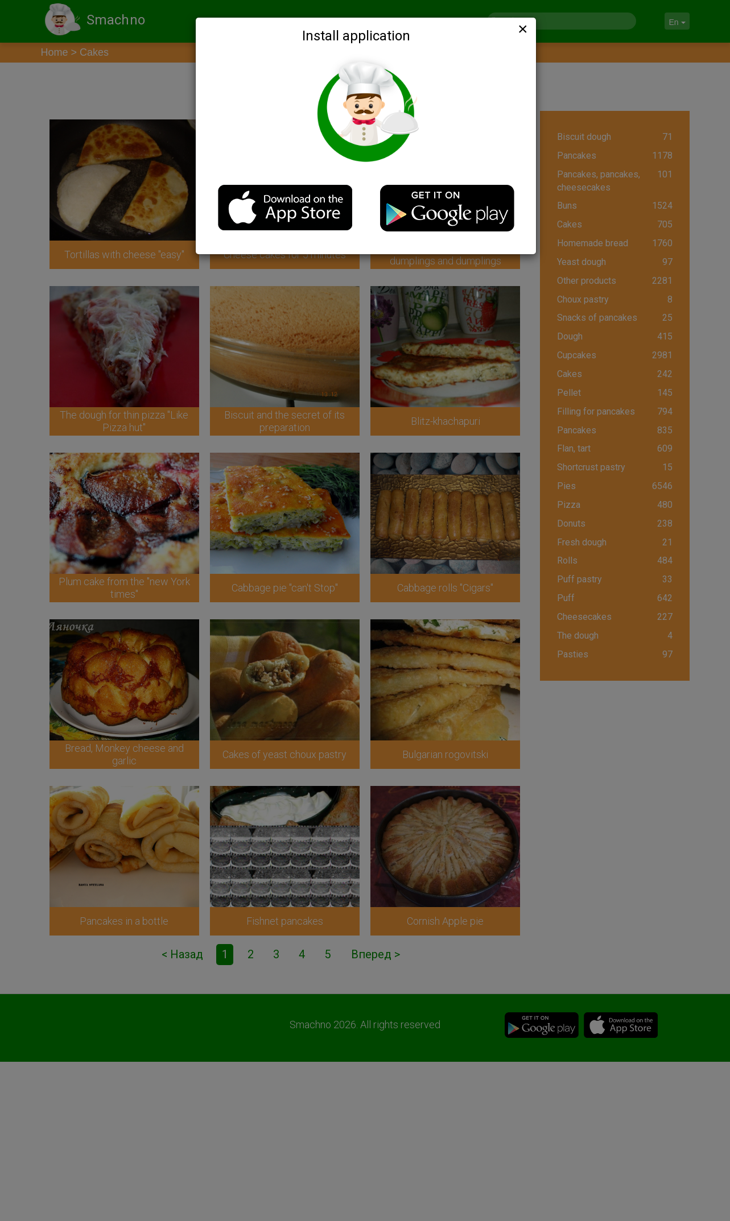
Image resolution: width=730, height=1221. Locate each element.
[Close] (522, 29)
